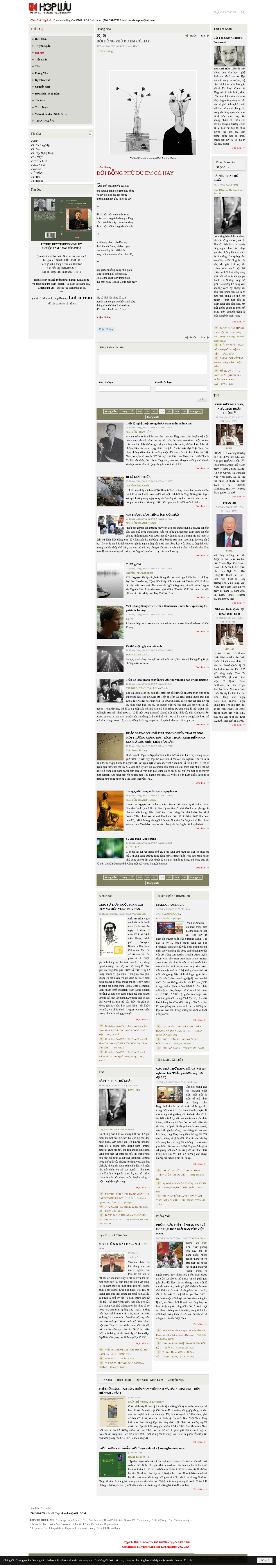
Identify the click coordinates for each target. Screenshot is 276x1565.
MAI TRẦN (168, 1339)
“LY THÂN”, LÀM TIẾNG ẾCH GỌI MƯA (152, 514)
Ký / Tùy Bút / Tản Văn (113, 1235)
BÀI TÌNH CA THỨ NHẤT (115, 1081)
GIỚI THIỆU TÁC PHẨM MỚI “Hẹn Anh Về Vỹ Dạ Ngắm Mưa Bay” (142, 1448)
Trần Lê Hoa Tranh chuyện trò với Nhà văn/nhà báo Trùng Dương (167, 679)
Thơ (101, 1072)
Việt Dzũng (37, 180)
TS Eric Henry (156, 1401)
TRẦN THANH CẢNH (193, 1048)
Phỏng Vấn (163, 1216)
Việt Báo (35, 176)
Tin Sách (106, 1379)
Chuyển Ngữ (176, 1379)
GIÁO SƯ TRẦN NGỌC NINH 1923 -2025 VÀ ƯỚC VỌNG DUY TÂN (121, 907)
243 (169, 411)
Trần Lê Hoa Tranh (157, 688)
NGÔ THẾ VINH (139, 914)
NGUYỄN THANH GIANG (141, 523)
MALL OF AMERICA (170, 904)
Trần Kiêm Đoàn (196, 1238)
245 (184, 411)
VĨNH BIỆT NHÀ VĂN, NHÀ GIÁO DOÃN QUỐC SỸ (229, 409)
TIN (216, 395)
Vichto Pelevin (38, 165)
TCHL (229, 448)
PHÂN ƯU (229, 503)
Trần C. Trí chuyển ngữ (121, 1202)
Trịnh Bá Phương (186, 1356)
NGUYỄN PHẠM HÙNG (139, 431)
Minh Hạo (192, 1082)
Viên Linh (36, 169)
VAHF (34, 141)
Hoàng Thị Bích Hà (118, 1367)
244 (177, 411)
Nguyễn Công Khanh (137, 485)
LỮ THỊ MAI (133, 847)
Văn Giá (35, 149)
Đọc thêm (201, 468)
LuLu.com (83, 279)
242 (162, 411)
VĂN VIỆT (37, 157)
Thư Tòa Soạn (223, 29)
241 (154, 411)
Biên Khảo (105, 895)
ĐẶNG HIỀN (134, 1090)
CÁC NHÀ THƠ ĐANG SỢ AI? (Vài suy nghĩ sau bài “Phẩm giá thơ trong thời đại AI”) (181, 1073)
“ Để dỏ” (167, 1048)
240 (147, 411)
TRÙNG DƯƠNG (135, 688)
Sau (203, 35)
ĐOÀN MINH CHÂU (137, 654)
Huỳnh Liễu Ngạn (113, 1211)
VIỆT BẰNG (38, 173)
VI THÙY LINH (39, 161)
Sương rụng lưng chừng (141, 838)
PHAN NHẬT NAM (185, 1348)
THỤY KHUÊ (113, 1034)
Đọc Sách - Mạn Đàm (149, 1379)
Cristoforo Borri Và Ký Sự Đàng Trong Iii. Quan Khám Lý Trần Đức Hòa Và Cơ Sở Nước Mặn (123, 1030)
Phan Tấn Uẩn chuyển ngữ (168, 918)
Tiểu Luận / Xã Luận (169, 1059)
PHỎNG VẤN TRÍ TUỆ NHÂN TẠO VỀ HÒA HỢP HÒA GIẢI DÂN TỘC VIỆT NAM (180, 1229)
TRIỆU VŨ (133, 1257)
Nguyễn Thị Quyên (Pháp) (140, 572)
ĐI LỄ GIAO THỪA (138, 477)
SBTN (129, 618)
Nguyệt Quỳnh (170, 1356)
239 (140, 411)
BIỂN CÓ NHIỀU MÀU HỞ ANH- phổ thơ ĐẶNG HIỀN (229, 349)
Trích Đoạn (123, 1379)
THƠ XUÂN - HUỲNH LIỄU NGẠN (123, 1206)
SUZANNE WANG (171, 914)
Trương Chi (133, 564)
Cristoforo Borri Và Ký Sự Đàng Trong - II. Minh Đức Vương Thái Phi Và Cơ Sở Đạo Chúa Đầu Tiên (123, 1043)
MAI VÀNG (111, 1358)
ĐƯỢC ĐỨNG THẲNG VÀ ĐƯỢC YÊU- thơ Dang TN (229, 332)
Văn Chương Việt (40, 145)
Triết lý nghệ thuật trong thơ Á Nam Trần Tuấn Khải (159, 423)
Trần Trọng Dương (136, 750)
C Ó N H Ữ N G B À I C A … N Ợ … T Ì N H (123, 1246)
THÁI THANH (127, 1358)
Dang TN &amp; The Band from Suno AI (117, 1129)
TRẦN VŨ (169, 1348)
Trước (193, 35)
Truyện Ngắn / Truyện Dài (173, 895)
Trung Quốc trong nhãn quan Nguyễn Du (151, 791)
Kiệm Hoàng (106, 51)
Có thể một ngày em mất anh (144, 646)
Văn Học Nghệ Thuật (42, 153)
